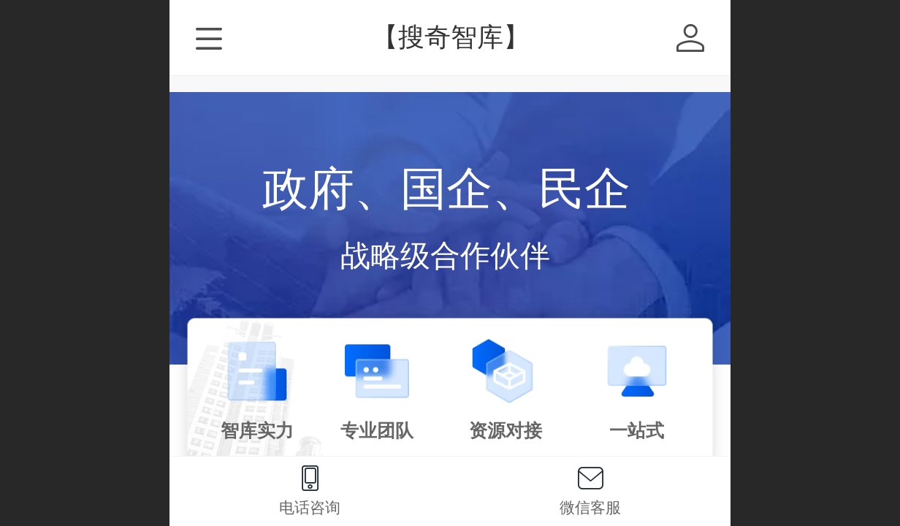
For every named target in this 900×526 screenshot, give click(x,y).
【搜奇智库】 (451, 37)
